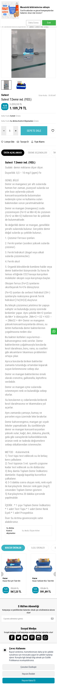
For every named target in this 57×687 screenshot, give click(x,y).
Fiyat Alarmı (38, 142)
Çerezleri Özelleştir (28, 667)
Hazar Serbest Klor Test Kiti (43, 581)
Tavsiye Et (23, 142)
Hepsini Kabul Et (28, 680)
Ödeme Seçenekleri (37, 152)
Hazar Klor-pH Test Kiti (11, 581)
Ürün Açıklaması (13, 152)
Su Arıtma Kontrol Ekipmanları (15, 27)
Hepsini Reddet (28, 674)
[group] (28, 53)
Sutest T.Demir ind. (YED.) (38, 27)
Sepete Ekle (34, 130)
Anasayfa (5, 24)
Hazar (5, 578)
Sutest (5, 95)
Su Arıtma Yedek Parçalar (22, 24)
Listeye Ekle (7, 142)
